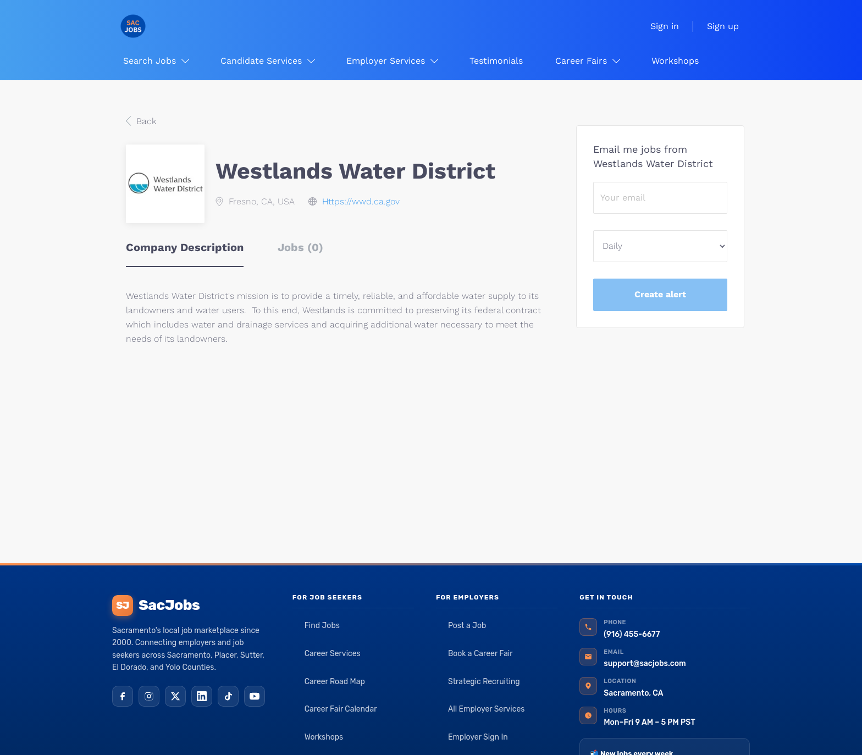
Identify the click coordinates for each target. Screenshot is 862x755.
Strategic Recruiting (484, 681)
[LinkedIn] (201, 696)
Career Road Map (335, 681)
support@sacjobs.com (645, 663)
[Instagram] (149, 696)
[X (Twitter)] (175, 696)
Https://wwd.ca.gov (361, 201)
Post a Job (467, 625)
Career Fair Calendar (341, 709)
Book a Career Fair (480, 653)
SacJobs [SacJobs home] (156, 605)
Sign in (664, 26)
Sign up (723, 26)
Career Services (333, 653)
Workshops (324, 737)
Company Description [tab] (185, 247)
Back (145, 121)
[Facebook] (122, 696)
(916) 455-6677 (632, 634)
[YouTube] (254, 696)
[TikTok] (228, 696)
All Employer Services (486, 709)
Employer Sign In (478, 737)
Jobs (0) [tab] (300, 247)
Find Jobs (322, 625)
